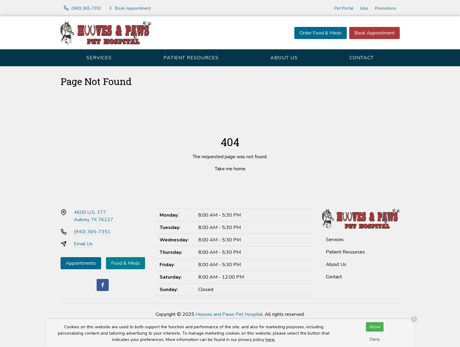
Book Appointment (374, 33)
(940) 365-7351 (92, 231)
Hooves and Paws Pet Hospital (229, 314)
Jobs (364, 8)
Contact (361, 57)
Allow (375, 327)
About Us (284, 57)
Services (99, 57)
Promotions (385, 8)
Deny (375, 339)
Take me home (230, 168)
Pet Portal (343, 8)
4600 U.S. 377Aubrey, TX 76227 (93, 216)
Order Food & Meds (320, 33)
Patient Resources (191, 57)
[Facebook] (103, 285)
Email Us (83, 244)
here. (270, 339)
